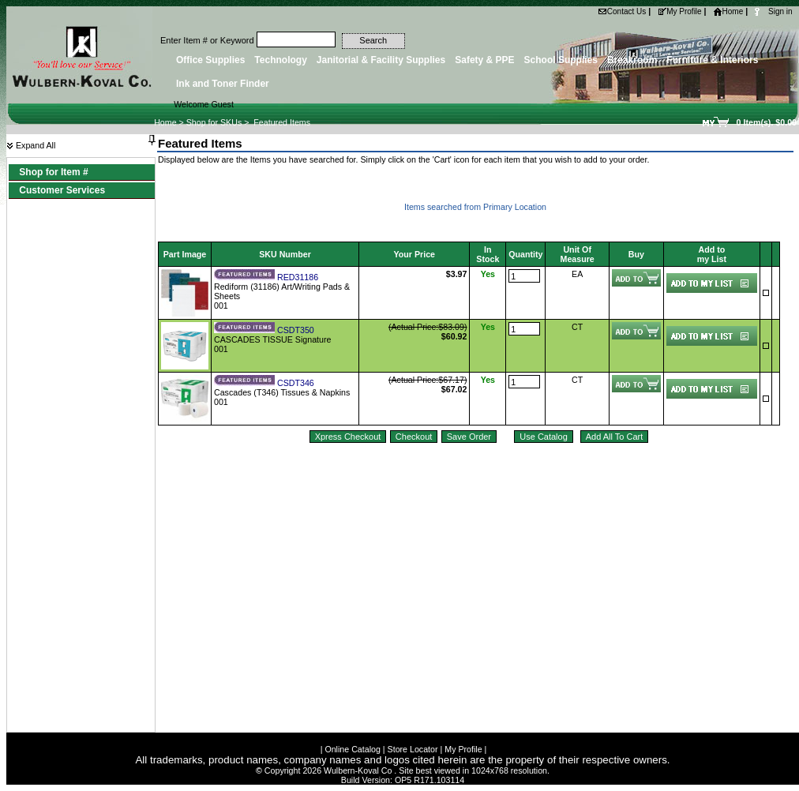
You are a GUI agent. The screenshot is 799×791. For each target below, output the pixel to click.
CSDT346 (295, 383)
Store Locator (413, 749)
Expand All (30, 145)
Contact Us (622, 11)
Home (728, 11)
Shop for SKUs (214, 122)
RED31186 (297, 277)
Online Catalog (352, 749)
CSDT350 (295, 330)
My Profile (679, 11)
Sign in (780, 11)
